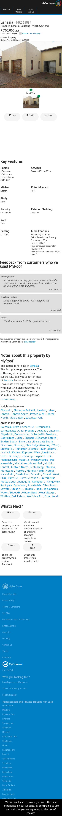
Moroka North (35, 470)
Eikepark (29, 438)
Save (12, 115)
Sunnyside (6, 727)
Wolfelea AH (34, 496)
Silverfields (34, 485)
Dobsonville (21, 434)
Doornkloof (7, 438)
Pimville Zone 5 (29, 478)
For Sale (6, 9)
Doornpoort (7, 705)
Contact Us (7, 644)
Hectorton (21, 449)
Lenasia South (19, 414)
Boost (32, 546)
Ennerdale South (43, 441)
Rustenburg (7, 772)
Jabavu (52, 449)
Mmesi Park (35, 463)
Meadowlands (39, 459)
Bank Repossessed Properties (15, 682)
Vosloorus (6, 781)
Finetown (6, 445)
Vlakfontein (16, 417)
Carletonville (8, 430)
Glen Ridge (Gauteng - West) (42, 445)
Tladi (38, 489)
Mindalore (20, 463)
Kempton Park (8, 750)
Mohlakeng (37, 467)
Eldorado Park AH (24, 410)
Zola (47, 496)
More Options (18, 10)
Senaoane (19, 485)
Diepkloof (6, 434)
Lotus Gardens (8, 785)
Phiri (3, 478)
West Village (46, 492)
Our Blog (6, 638)
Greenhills (6, 449)
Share (48, 115)
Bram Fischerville (23, 427)
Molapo (50, 467)
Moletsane (6, 470)
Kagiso (16, 452)
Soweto (5, 489)
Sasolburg (6, 763)
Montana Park (8, 714)
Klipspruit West (31, 452)
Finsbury (18, 445)
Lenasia (15, 26)
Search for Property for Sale (14, 688)
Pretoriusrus (48, 478)
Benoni (5, 754)
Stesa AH (17, 489)
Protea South (8, 481)
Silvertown (49, 485)
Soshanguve (7, 723)
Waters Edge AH (10, 492)
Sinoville (6, 718)
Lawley (41, 410)
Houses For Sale (9, 594)
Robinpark (6, 485)
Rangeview (53, 481)
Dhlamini (54, 430)
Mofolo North (19, 467)
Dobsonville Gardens (43, 434)
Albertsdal (6, 789)
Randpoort (38, 481)
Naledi (50, 470)
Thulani (28, 489)
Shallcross (7, 741)
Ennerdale (25, 441)
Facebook (6, 657)
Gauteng (44, 26)
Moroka (19, 470)
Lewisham (48, 452)
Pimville (13, 478)
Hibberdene (7, 767)
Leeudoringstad (9, 798)
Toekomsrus (50, 489)
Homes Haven (37, 449)
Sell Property (29, 341)
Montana (6, 710)
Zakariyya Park (34, 417)
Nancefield (6, 474)
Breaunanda (43, 427)
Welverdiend (29, 492)
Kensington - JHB (9, 736)
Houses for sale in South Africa (15, 619)
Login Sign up (31, 10)
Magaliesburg (8, 459)
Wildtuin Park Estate (12, 496)
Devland (41, 430)
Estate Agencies (9, 625)
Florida (5, 745)
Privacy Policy (8, 600)
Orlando (35, 474)
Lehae (50, 410)
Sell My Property (9, 695)
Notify (30, 115)
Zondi (55, 496)
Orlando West (51, 474)
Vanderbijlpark (8, 758)
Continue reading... (8, 399)
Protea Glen (37, 414)
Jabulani (5, 452)
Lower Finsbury (9, 456)
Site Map (6, 613)
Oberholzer (22, 474)
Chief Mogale (26, 430)
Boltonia (5, 427)
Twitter (5, 651)
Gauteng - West (29, 26)
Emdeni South (8, 441)
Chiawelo (5, 410)
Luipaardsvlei (43, 456)
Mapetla (24, 459)
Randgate (24, 481)
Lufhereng (26, 456)
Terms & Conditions (11, 606)
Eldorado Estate (46, 438)
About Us (6, 632)
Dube (19, 438)
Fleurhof (6, 732)
